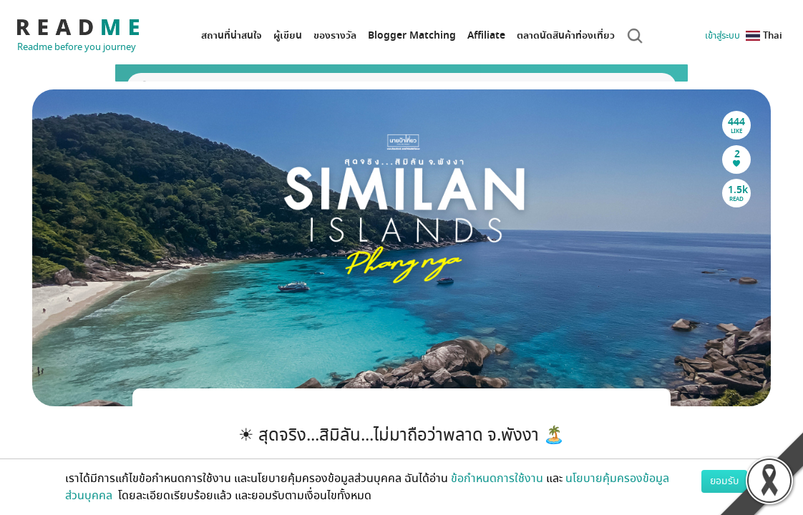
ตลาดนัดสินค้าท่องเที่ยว (566, 35)
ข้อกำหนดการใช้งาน (497, 478)
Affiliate (486, 35)
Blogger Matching (412, 35)
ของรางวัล (334, 35)
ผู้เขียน (287, 35)
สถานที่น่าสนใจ (231, 35)
